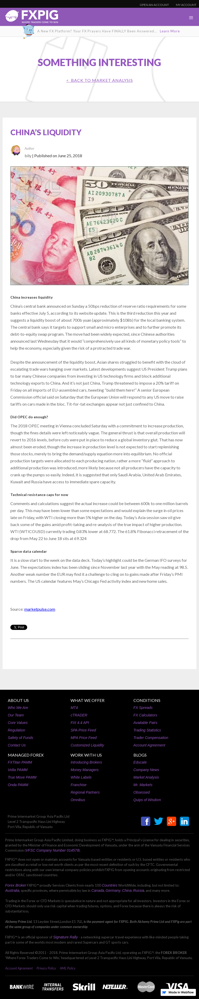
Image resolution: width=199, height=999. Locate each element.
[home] (29, 18)
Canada (97, 890)
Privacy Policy (46, 968)
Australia (12, 890)
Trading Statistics (147, 730)
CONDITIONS (146, 700)
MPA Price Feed (83, 738)
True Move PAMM (22, 777)
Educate (140, 762)
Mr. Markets (142, 785)
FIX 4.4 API (79, 723)
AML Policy (67, 968)
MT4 (74, 708)
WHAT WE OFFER (87, 700)
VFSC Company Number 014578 (52, 850)
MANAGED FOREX (26, 754)
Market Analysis (146, 777)
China (127, 890)
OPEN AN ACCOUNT (154, 5)
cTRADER (78, 715)
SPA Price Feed (83, 730)
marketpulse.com (39, 609)
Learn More (170, 31)
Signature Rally (65, 937)
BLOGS (140, 754)
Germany (113, 890)
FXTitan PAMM (20, 762)
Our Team (16, 715)
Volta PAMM (17, 770)
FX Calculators (145, 715)
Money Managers (84, 770)
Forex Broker (15, 885)
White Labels (80, 777)
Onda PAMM (18, 785)
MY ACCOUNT (186, 5)
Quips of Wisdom (147, 800)
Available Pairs (145, 723)
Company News (146, 770)
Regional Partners (85, 792)
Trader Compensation (150, 738)
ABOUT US (18, 700)
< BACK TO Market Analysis (99, 80)
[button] (191, 18)
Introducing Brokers (86, 762)
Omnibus (77, 800)
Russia (138, 890)
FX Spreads (143, 708)
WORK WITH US (86, 754)
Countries (109, 885)
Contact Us (17, 745)
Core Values (18, 723)
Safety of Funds (20, 738)
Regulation (16, 730)
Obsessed (141, 792)
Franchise (78, 785)
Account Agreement (149, 745)
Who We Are (18, 708)
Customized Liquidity (87, 745)
